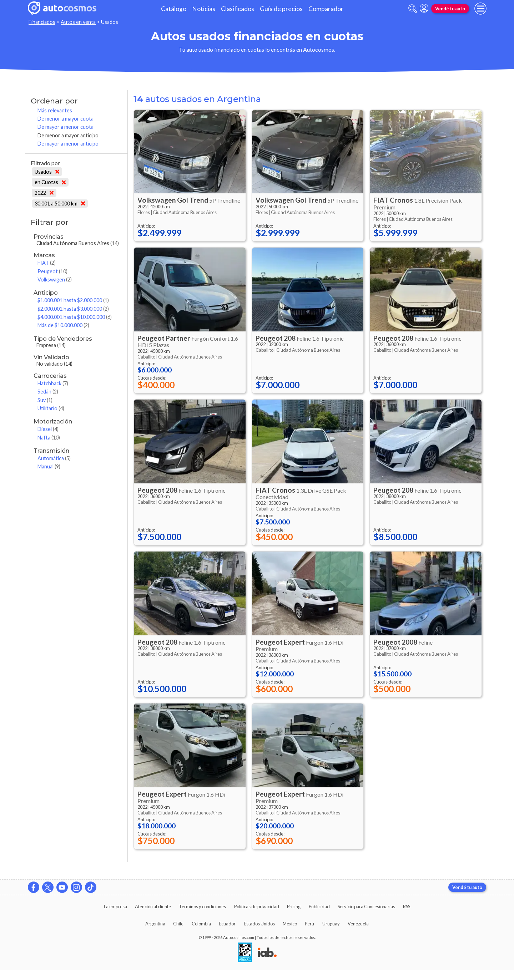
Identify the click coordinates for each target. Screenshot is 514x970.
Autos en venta (78, 22)
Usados (47, 172)
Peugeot (52, 271)
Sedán (47, 391)
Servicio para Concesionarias (366, 906)
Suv (44, 400)
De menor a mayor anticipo (68, 135)
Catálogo (173, 8)
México (290, 923)
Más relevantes (54, 110)
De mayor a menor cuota (65, 127)
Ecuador (227, 923)
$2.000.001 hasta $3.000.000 (73, 309)
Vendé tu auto (450, 8)
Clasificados (237, 8)
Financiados (42, 22)
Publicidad (319, 906)
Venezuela (358, 923)
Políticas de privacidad (256, 906)
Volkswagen (54, 279)
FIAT (46, 263)
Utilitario (50, 408)
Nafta (48, 438)
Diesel (48, 429)
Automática (54, 458)
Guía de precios (281, 8)
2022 (44, 193)
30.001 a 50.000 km (60, 203)
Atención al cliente (153, 906)
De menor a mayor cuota (65, 119)
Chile (178, 923)
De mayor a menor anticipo (68, 144)
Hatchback (52, 383)
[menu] (480, 8)
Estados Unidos (259, 923)
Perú (309, 923)
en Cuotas (50, 182)
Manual (48, 466)
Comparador (325, 8)
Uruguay (331, 923)
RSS (406, 906)
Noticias (203, 8)
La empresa (115, 906)
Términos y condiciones (202, 906)
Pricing (294, 906)
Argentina (155, 923)
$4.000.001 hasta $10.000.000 (74, 317)
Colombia (201, 923)
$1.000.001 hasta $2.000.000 (73, 300)
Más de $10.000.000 (63, 325)
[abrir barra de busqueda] (412, 9)
